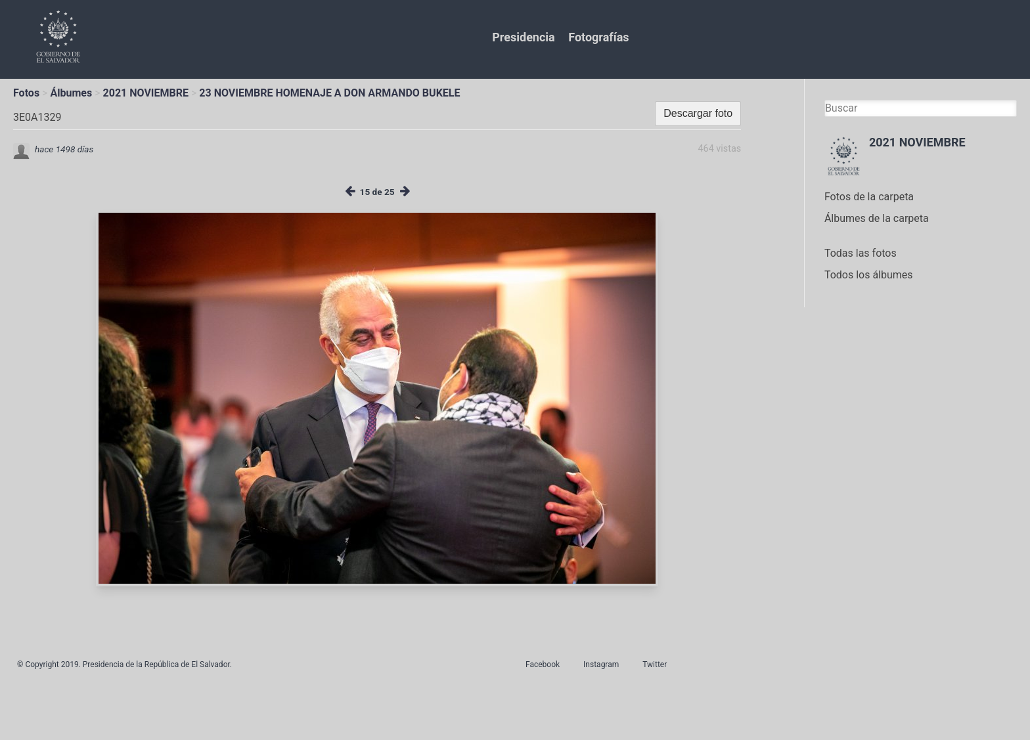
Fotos (26, 93)
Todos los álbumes (868, 275)
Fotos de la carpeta (869, 196)
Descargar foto (697, 113)
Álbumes (71, 93)
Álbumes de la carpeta (876, 218)
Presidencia (523, 37)
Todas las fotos (860, 253)
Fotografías (598, 37)
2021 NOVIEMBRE (146, 93)
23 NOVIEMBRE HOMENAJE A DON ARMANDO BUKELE (329, 93)
